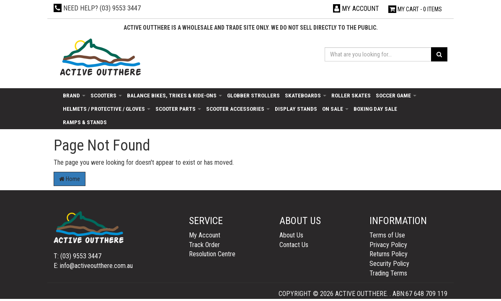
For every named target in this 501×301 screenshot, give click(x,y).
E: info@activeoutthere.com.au (93, 266)
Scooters (106, 95)
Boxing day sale (375, 108)
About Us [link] (291, 235)
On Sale (335, 108)
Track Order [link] (204, 245)
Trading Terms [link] (388, 273)
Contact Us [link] (293, 245)
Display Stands (296, 108)
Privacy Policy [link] (388, 245)
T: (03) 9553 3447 (77, 256)
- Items (415, 9)
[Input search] (378, 54)
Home (69, 179)
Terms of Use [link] (387, 235)
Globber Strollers (253, 95)
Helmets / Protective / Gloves (106, 108)
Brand (74, 95)
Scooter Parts (178, 108)
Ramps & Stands (85, 122)
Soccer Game (396, 95)
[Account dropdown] (356, 9)
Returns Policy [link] (388, 254)
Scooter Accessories (238, 108)
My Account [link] (204, 235)
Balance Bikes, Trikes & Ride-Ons (174, 95)
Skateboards (305, 95)
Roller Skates (351, 95)
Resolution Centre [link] (212, 254)
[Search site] (439, 54)
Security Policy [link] (389, 264)
